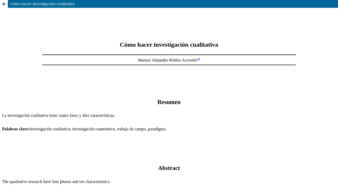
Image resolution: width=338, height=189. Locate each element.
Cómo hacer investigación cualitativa (42, 3)
